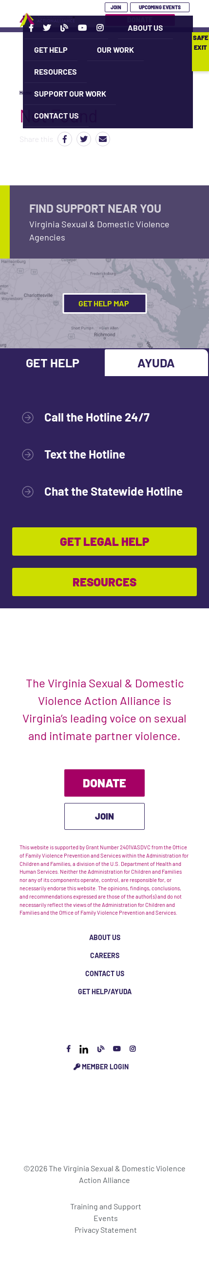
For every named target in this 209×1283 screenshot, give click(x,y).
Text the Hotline (84, 454)
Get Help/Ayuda (105, 991)
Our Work (115, 49)
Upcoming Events (160, 7)
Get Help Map (104, 303)
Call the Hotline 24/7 (97, 417)
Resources (55, 71)
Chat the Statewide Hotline (113, 491)
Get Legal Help (104, 541)
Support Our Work (70, 93)
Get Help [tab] (52, 362)
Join (116, 7)
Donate (104, 783)
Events (106, 1218)
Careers (104, 955)
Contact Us (56, 115)
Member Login (101, 1066)
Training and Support (105, 1206)
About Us (145, 27)
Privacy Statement (106, 1229)
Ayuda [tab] (156, 362)
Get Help (51, 49)
